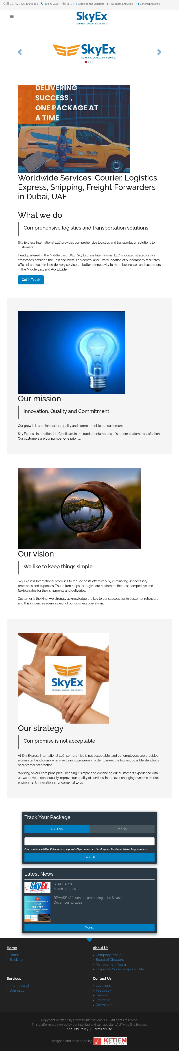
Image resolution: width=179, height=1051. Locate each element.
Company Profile (107, 955)
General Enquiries (148, 3)
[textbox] (38, 841)
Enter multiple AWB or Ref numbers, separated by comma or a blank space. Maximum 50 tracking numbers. (85, 849)
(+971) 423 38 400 (26, 3)
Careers (100, 995)
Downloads (103, 1005)
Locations (102, 986)
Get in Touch (31, 280)
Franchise (102, 1000)
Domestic (15, 991)
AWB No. (56, 829)
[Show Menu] (11, 16)
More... (89, 927)
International (18, 986)
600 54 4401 (49, 3)
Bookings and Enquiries (89, 3)
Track (89, 857)
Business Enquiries (120, 3)
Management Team (109, 965)
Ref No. (122, 829)
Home (13, 955)
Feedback (102, 991)
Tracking (15, 960)
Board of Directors (108, 960)
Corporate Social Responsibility (118, 969)
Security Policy (77, 1029)
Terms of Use (102, 1029)
